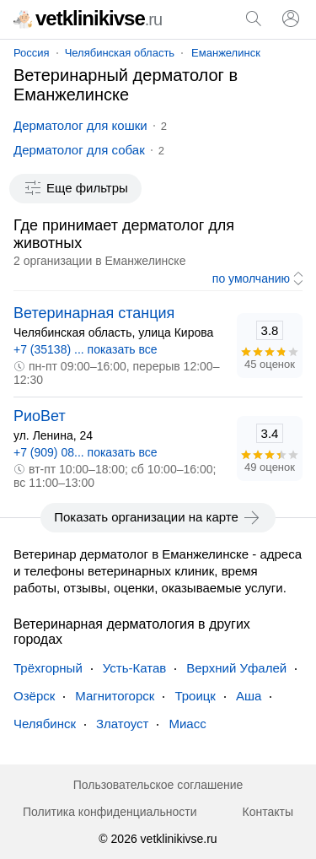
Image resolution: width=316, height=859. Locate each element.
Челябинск (44, 723)
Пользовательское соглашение (158, 784)
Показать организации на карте (158, 517)
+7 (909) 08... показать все (85, 452)
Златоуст (122, 723)
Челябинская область (119, 52)
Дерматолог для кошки (80, 125)
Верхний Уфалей (236, 668)
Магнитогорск (114, 696)
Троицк (195, 696)
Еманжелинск (225, 52)
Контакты (268, 811)
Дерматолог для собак (79, 150)
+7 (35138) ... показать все (85, 349)
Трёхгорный (48, 668)
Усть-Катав (134, 668)
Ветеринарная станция (93, 313)
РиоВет (39, 416)
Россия (31, 52)
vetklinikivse (87, 18)
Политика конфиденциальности (110, 811)
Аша (248, 696)
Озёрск (34, 696)
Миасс (187, 723)
